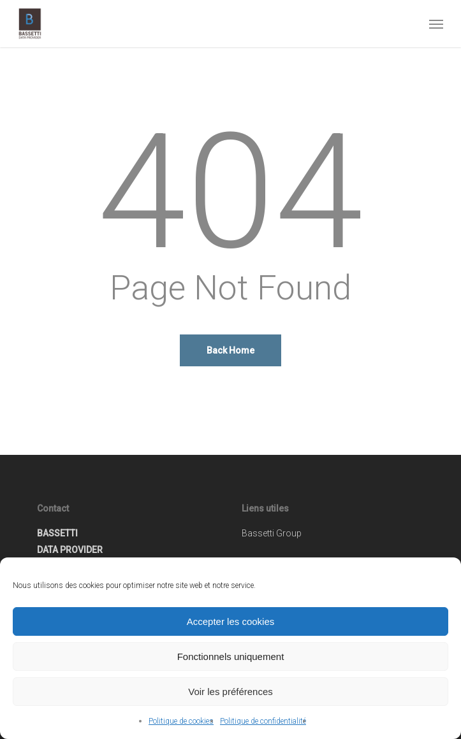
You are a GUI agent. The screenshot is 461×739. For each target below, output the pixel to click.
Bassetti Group (272, 533)
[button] (436, 23)
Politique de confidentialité (263, 721)
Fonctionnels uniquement (230, 656)
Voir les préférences (230, 691)
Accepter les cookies (231, 621)
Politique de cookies (181, 721)
